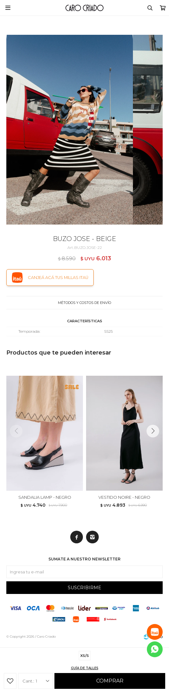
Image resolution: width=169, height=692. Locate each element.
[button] (155, 444)
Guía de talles (84, 668)
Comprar (109, 681)
